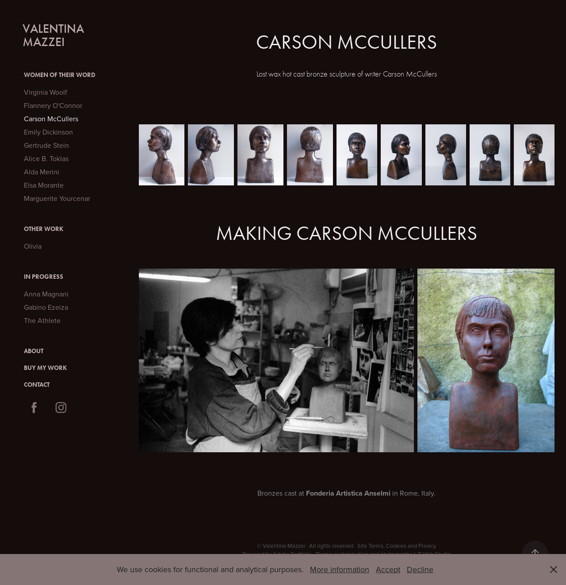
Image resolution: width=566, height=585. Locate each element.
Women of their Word (60, 75)
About (33, 351)
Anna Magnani (46, 294)
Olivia (33, 246)
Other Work (43, 229)
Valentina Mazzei (55, 35)
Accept (388, 569)
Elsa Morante (44, 185)
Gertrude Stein (46, 145)
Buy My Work (45, 368)
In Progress (43, 277)
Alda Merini (41, 172)
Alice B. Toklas (46, 158)
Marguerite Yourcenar (57, 198)
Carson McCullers (51, 118)
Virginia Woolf (45, 92)
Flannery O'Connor (53, 105)
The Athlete (42, 320)
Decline (420, 569)
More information (339, 569)
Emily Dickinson (48, 132)
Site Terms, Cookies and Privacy (396, 546)
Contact (37, 385)
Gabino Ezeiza (46, 307)
